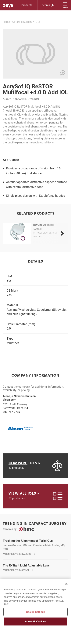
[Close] (66, 585)
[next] (62, 233)
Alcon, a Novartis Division (21, 99)
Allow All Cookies (35, 622)
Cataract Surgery (22, 22)
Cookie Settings (35, 612)
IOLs (37, 22)
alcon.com (9, 399)
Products (26, 5)
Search (48, 5)
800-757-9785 (11, 412)
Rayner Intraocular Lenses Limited (45, 232)
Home (6, 22)
